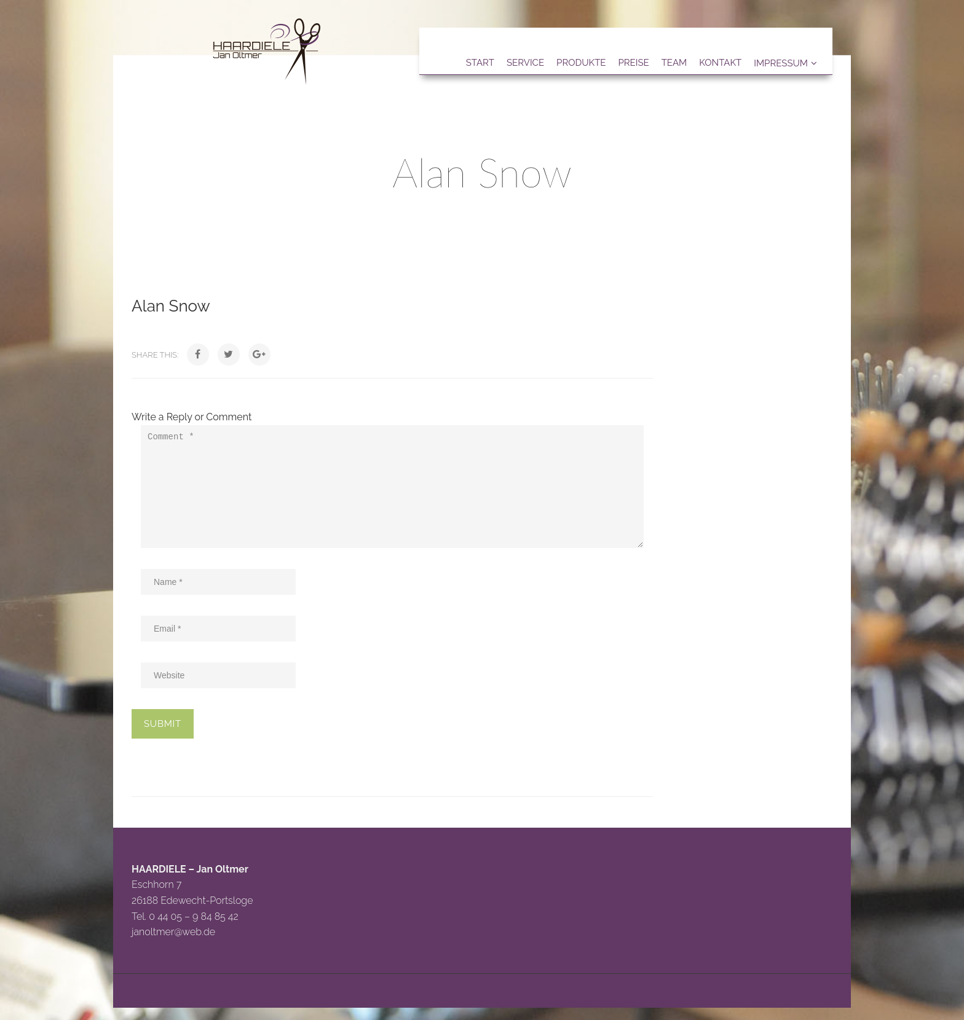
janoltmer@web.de (173, 932)
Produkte (581, 63)
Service (525, 63)
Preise (633, 63)
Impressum (781, 63)
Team (674, 63)
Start (480, 63)
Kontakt (720, 63)
